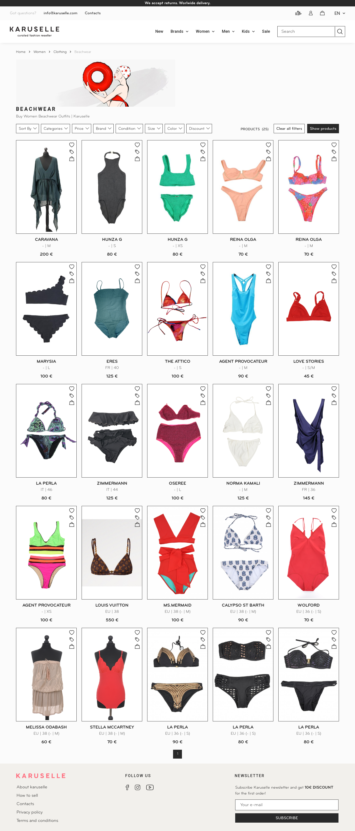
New (159, 31)
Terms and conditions (37, 820)
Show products (323, 129)
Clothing (60, 52)
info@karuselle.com (60, 13)
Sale (266, 31)
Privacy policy (30, 812)
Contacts (93, 13)
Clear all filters (289, 129)
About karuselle (32, 787)
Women (40, 52)
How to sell (27, 795)
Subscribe (287, 818)
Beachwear (82, 52)
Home (21, 52)
